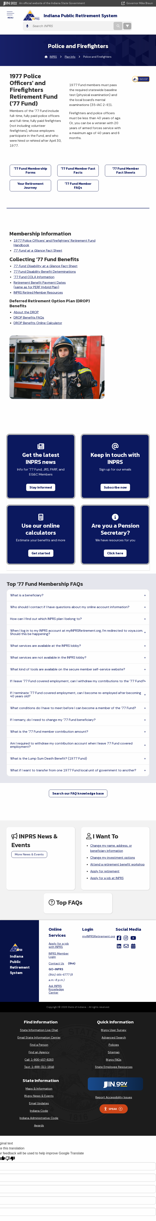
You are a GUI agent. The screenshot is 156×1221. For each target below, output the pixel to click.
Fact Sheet (38, 242)
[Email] (126, 894)
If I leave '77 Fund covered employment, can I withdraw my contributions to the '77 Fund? (77, 621)
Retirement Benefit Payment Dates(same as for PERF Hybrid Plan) (40, 291)
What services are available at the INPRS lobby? (45, 585)
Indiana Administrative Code (39, 1066)
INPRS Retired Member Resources (38, 300)
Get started (41, 491)
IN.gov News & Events (39, 1044)
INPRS (53, 48)
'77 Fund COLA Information (34, 284)
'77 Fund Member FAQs (78, 177)
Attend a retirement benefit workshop (111, 809)
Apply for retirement (105, 819)
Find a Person (39, 993)
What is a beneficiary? (26, 535)
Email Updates (39, 1051)
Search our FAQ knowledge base (78, 733)
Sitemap (114, 1000)
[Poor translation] (10, 1106)
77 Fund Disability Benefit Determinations (33, 276)
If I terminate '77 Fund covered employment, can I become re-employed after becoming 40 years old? (75, 634)
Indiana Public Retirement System (66, 16)
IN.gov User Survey (113, 978)
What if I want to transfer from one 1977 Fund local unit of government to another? (73, 710)
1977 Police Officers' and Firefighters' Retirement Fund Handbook (42, 234)
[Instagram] (126, 886)
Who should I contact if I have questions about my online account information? (69, 547)
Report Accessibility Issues (113, 1045)
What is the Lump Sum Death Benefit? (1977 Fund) (48, 698)
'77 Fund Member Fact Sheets (125, 162)
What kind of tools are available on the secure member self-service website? (67, 609)
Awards (39, 1073)
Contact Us (56, 911)
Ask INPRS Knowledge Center (56, 937)
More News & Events (29, 794)
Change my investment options (113, 798)
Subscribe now (115, 424)
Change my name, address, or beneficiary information (112, 789)
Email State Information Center (39, 985)
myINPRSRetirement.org (98, 884)
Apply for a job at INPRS (108, 826)
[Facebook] (119, 886)
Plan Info (70, 48)
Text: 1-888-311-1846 (39, 1015)
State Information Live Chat (39, 978)
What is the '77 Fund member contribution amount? (49, 671)
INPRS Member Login (59, 903)
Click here (115, 491)
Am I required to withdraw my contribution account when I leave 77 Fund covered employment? (71, 685)
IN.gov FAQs (113, 1007)
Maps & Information (39, 1036)
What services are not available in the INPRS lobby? (48, 597)
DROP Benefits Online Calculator (38, 330)
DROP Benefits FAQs (29, 325)
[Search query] (126, 16)
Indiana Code (39, 1058)
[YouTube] (133, 886)
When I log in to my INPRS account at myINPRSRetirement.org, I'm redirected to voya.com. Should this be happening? (76, 572)
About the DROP (26, 319)
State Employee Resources (114, 1015)
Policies (114, 993)
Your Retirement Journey (30, 177)
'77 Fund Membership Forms (30, 162)
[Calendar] (133, 894)
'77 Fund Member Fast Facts (78, 162)
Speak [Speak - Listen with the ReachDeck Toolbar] (113, 1057)
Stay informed (40, 424)
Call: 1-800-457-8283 (39, 1007)
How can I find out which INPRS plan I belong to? (46, 558)
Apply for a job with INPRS (59, 893)
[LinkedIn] (119, 894)
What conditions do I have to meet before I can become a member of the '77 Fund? (73, 648)
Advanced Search (114, 985)
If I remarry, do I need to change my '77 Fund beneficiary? (53, 659)
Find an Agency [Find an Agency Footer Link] (39, 1000)
